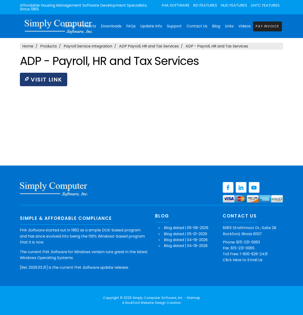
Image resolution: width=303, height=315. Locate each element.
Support (174, 26)
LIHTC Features (265, 5)
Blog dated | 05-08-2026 (186, 227)
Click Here (232, 259)
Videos (244, 26)
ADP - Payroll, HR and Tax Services (217, 46)
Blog (216, 26)
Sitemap (193, 298)
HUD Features (234, 5)
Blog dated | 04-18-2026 (186, 239)
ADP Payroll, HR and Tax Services (149, 46)
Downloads (111, 26)
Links (229, 26)
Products (48, 46)
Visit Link (43, 79)
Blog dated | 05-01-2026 (185, 233)
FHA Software (176, 5)
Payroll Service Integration (88, 46)
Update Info (151, 26)
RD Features (205, 5)
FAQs (131, 26)
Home (27, 46)
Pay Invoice (267, 26)
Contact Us (197, 26)
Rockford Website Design (145, 303)
